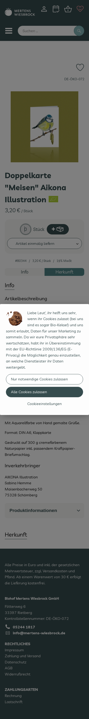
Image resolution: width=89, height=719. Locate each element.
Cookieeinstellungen (44, 403)
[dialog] (44, 359)
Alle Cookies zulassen (29, 391)
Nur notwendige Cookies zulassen (39, 379)
